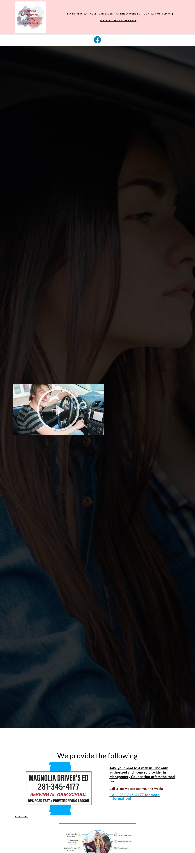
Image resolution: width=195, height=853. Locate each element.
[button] (58, 409)
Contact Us (152, 13)
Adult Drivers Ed (101, 13)
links (167, 13)
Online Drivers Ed (128, 13)
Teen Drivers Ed (76, 13)
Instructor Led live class (118, 20)
